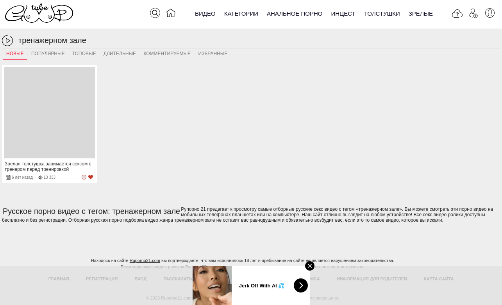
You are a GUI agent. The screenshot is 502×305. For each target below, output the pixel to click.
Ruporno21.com (145, 260)
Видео (205, 13)
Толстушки (382, 13)
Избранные (213, 53)
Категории (241, 13)
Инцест (343, 13)
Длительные (120, 53)
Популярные (48, 53)
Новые (15, 53)
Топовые (84, 53)
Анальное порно (295, 13)
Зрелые (421, 13)
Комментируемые (167, 53)
